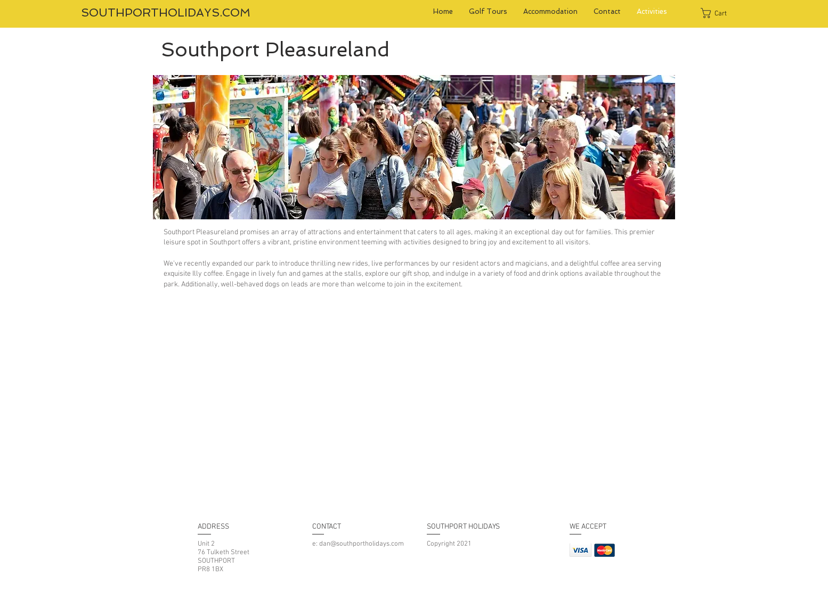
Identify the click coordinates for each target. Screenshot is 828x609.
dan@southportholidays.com (361, 544)
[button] (720, 13)
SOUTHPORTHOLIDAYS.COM (165, 12)
